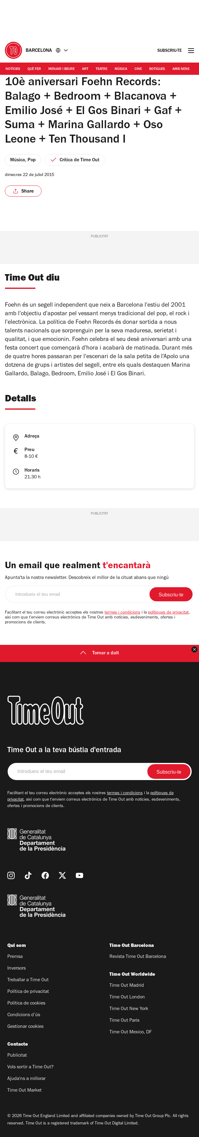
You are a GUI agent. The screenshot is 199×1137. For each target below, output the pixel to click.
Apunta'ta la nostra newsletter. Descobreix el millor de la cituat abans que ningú (87, 578)
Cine (138, 69)
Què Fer (34, 69)
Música (121, 69)
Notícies (13, 69)
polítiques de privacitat (168, 613)
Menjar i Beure (61, 69)
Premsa (15, 957)
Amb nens (181, 69)
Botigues (157, 69)
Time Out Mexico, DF (130, 1032)
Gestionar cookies (25, 1026)
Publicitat (17, 1055)
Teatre (101, 69)
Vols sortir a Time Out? (30, 1067)
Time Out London (127, 997)
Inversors (16, 968)
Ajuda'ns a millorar (26, 1079)
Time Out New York (128, 1009)
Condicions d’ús (23, 1015)
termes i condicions (122, 613)
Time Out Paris (124, 1020)
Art (85, 69)
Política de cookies (26, 1003)
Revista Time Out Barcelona (137, 957)
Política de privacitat (28, 992)
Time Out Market (24, 1090)
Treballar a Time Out (28, 980)
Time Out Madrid (126, 985)
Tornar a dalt (99, 653)
